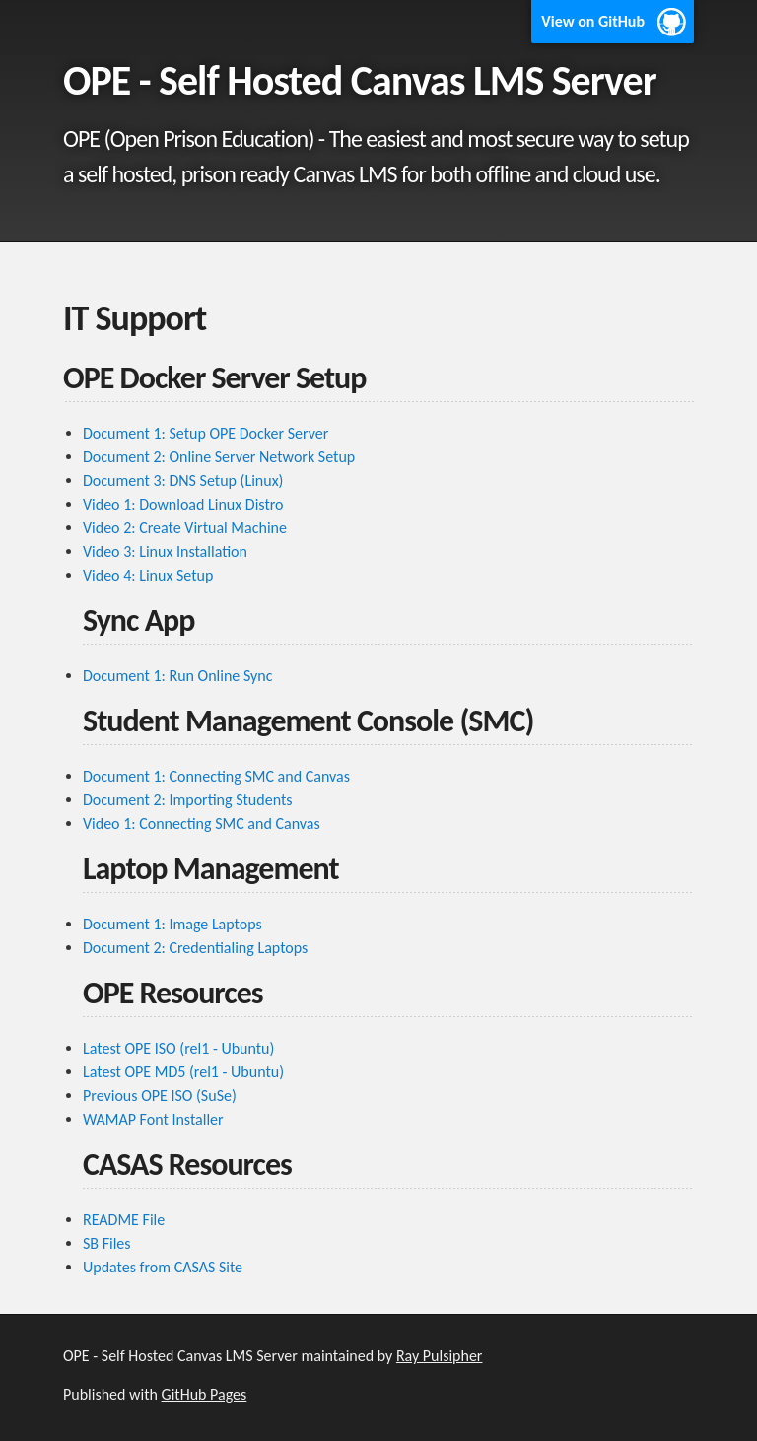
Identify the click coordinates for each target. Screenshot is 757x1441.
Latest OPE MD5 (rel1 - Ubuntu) (183, 1072)
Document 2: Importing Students (188, 799)
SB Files (107, 1243)
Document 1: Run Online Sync (177, 675)
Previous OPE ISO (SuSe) (160, 1095)
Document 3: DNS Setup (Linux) (183, 480)
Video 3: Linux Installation (165, 551)
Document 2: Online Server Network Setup (219, 456)
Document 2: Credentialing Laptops (195, 947)
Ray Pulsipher (439, 1355)
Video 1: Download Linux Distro (183, 504)
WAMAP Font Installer (153, 1119)
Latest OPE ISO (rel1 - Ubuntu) (178, 1048)
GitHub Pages (204, 1394)
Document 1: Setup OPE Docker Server (205, 433)
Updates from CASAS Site (162, 1267)
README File (124, 1219)
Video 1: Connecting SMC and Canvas (201, 823)
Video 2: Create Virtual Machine (185, 527)
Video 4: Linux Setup (148, 575)
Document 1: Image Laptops (172, 924)
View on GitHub (593, 21)
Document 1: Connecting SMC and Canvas (216, 776)
